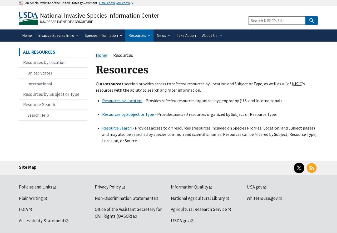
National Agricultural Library (198, 198)
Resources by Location (122, 100)
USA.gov (254, 187)
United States (39, 73)
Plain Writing (31, 198)
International (39, 83)
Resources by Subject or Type (128, 114)
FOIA (23, 209)
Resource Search (117, 128)
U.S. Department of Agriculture (66, 21)
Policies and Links (35, 187)
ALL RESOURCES (39, 52)
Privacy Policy (108, 187)
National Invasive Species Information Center (99, 15)
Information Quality (189, 187)
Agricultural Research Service (199, 209)
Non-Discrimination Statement (124, 198)
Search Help (38, 115)
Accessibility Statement (42, 221)
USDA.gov (180, 221)
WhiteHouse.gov (262, 198)
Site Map (28, 167)
